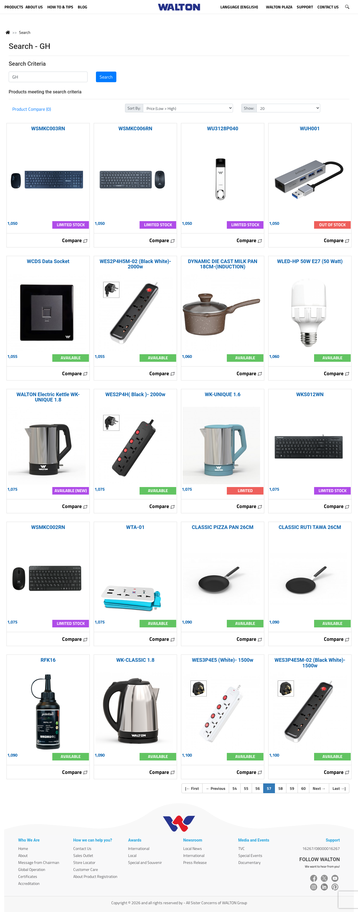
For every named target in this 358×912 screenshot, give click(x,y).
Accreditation (29, 883)
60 (303, 788)
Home (23, 848)
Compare (75, 240)
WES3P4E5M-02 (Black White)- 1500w (309, 662)
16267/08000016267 (321, 848)
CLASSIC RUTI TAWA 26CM (310, 527)
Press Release (195, 862)
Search (24, 32)
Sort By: (134, 108)
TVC (241, 848)
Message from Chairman (38, 862)
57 (271, 788)
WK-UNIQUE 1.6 (223, 394)
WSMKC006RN (135, 128)
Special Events (250, 855)
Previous (215, 788)
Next (319, 788)
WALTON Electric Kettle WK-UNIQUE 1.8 (48, 397)
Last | (339, 788)
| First (192, 788)
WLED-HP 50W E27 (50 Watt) (310, 261)
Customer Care (85, 869)
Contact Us (82, 848)
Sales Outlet (83, 855)
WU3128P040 (222, 128)
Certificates (27, 876)
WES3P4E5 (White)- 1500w (222, 660)
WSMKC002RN (48, 527)
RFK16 (48, 660)
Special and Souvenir (145, 862)
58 (280, 788)
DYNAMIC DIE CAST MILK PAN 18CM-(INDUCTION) (222, 264)
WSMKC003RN (48, 128)
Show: (249, 108)
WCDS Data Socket (48, 261)
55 (246, 788)
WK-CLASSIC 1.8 (135, 660)
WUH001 (310, 128)
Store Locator (84, 862)
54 (234, 788)
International (138, 848)
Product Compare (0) (31, 109)
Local (132, 855)
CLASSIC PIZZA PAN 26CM (222, 527)
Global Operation (31, 869)
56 (257, 788)
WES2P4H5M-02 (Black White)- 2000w (135, 264)
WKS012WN (310, 394)
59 (292, 788)
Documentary (249, 862)
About (23, 855)
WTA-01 (135, 527)
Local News (192, 848)
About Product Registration (95, 876)
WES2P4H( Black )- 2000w (135, 394)
